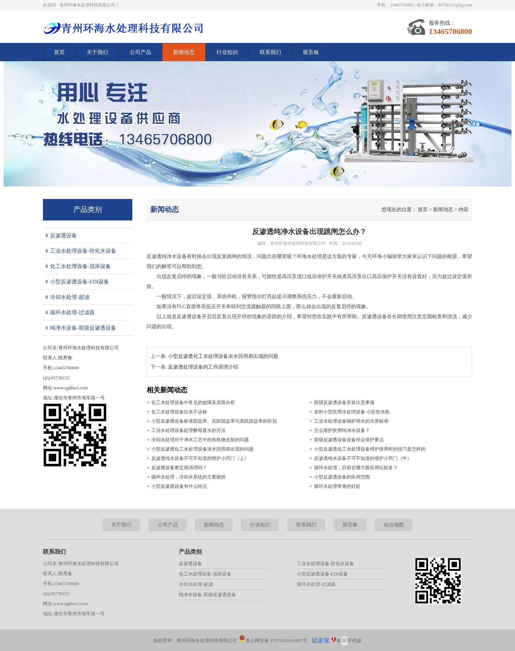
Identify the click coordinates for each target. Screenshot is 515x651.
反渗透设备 (63, 235)
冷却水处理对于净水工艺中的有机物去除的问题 (200, 439)
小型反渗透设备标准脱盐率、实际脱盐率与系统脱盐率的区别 (214, 421)
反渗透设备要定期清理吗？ (179, 467)
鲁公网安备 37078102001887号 (273, 640)
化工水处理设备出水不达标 (179, 411)
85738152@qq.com (455, 5)
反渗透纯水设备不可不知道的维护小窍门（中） (363, 458)
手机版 (355, 640)
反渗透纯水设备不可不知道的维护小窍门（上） (200, 458)
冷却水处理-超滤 (69, 297)
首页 (59, 52)
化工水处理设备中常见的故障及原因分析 (193, 402)
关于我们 (97, 52)
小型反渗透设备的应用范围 (342, 477)
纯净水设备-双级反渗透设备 (83, 328)
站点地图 (394, 525)
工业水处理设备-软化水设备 (83, 251)
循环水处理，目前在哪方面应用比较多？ (356, 467)
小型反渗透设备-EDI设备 (79, 282)
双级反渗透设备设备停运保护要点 (349, 439)
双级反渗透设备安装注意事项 (344, 402)
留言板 (311, 52)
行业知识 (227, 52)
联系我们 (270, 52)
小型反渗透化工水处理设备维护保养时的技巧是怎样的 (370, 449)
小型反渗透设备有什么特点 (179, 486)
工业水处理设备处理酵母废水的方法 (188, 430)
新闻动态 (184, 52)
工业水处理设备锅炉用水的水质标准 (351, 421)
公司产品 (140, 52)
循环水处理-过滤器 (72, 312)
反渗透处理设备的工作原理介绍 (203, 367)
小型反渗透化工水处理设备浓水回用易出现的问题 (223, 356)
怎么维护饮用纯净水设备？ (342, 430)
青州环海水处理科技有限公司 (298, 243)
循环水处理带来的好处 (337, 486)
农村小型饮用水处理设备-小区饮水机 (352, 411)
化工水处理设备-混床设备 (80, 266)
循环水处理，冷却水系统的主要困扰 (188, 477)
